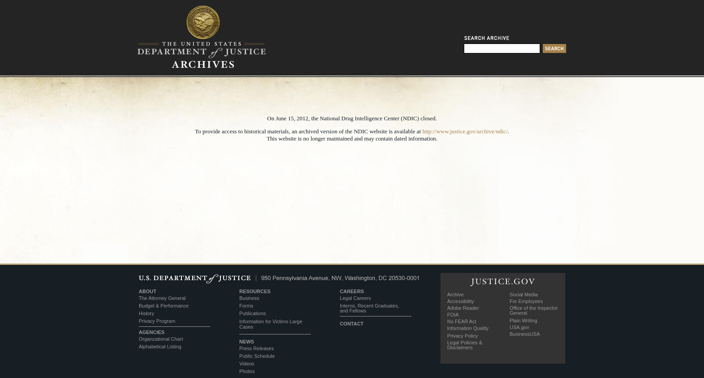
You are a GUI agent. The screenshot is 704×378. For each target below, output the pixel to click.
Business (249, 298)
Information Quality (467, 328)
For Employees (526, 301)
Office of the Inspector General (534, 310)
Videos (246, 363)
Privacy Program (157, 321)
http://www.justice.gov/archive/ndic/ (465, 131)
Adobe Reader (463, 308)
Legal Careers (355, 298)
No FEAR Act (461, 321)
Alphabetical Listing (160, 346)
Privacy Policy (462, 335)
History (146, 313)
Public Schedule (257, 356)
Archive (455, 294)
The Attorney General (162, 298)
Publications (252, 313)
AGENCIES (151, 332)
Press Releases (256, 348)
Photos (247, 371)
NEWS (246, 341)
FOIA (453, 314)
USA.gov (519, 327)
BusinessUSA (525, 334)
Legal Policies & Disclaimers (464, 345)
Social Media (524, 294)
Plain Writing (523, 320)
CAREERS (352, 291)
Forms (246, 305)
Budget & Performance (164, 305)
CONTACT (352, 323)
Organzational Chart (161, 339)
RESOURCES (255, 291)
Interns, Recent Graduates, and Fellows (369, 308)
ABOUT (147, 291)
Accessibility (460, 301)
